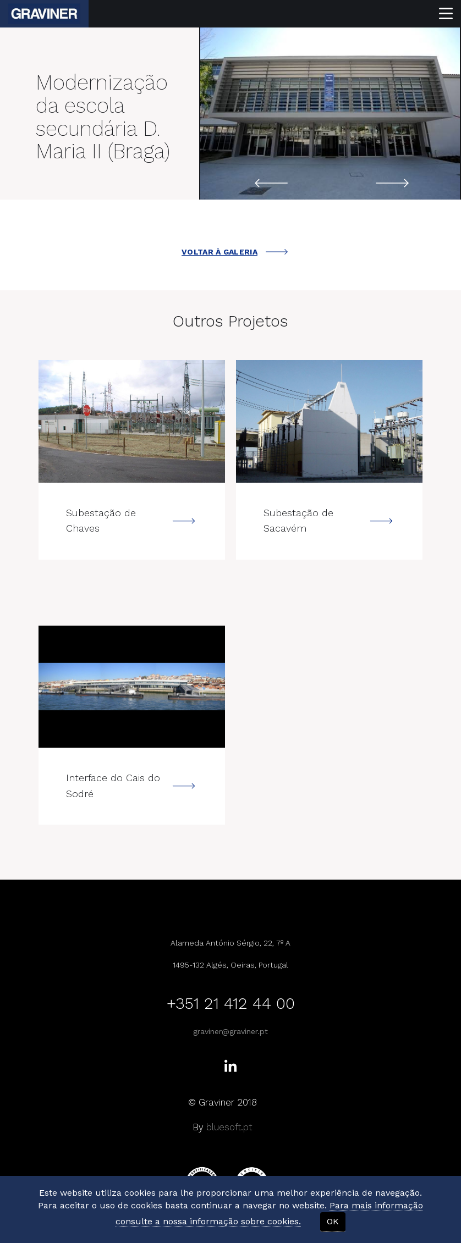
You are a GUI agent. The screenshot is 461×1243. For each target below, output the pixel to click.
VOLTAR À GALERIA (235, 251)
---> (132, 421)
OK (333, 1221)
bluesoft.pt (229, 1127)
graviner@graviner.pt (230, 1031)
